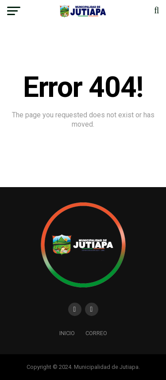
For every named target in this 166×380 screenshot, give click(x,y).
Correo (96, 333)
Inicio (67, 333)
